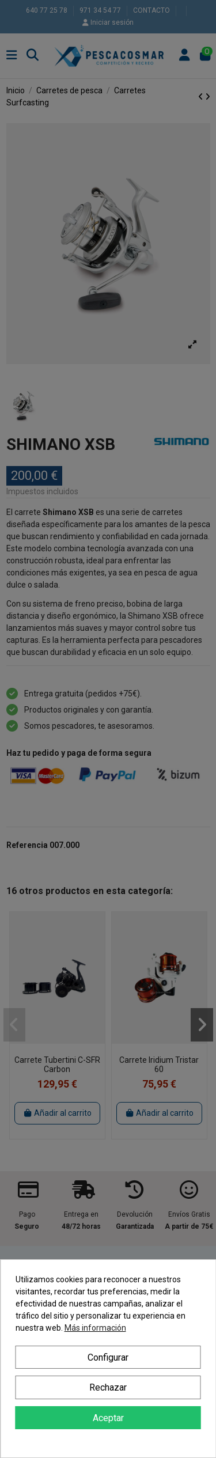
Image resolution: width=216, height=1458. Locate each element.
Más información (95, 1327)
